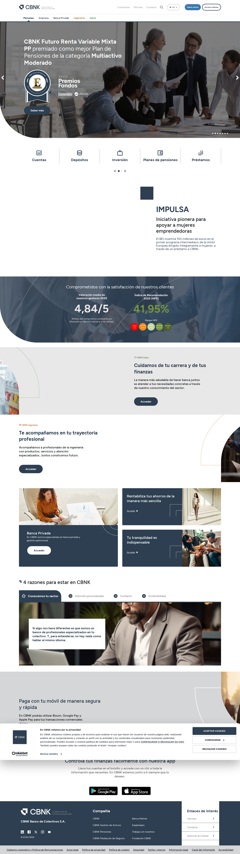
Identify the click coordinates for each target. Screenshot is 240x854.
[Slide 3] (123, 596)
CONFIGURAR (214, 834)
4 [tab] (220, 133)
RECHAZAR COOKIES (214, 843)
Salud (93, 17)
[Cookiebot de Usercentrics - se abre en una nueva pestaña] (19, 848)
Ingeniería (79, 17)
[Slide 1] (40, 596)
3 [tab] (217, 133)
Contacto (151, 7)
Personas (28, 17)
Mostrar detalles (49, 848)
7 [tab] (227, 133)
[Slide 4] (154, 596)
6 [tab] (225, 133)
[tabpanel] (120, 80)
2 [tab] (215, 133)
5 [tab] (222, 133)
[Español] (173, 7)
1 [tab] (212, 133)
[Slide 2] (86, 596)
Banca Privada (61, 17)
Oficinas (137, 7)
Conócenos (123, 7)
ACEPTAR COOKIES (214, 825)
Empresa (44, 17)
